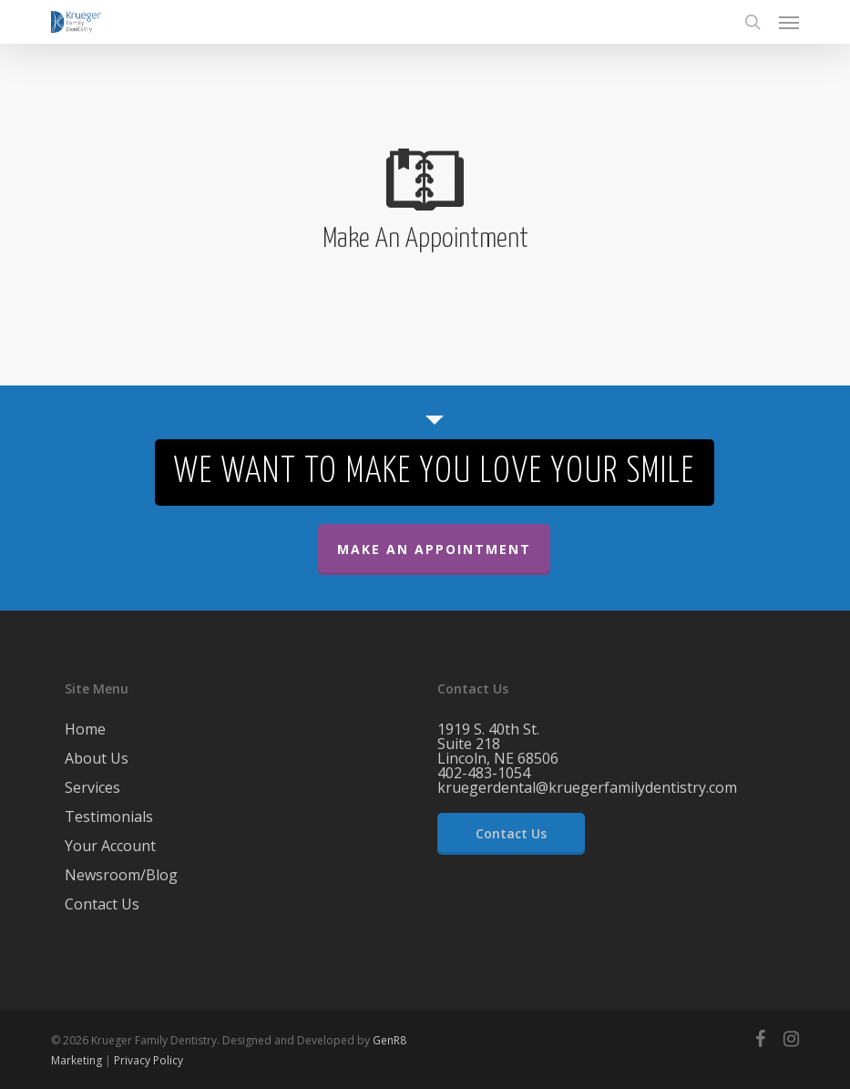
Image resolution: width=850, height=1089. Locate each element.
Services (92, 787)
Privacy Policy (148, 1060)
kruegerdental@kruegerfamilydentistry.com (587, 787)
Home (85, 730)
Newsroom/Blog (121, 875)
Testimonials (109, 816)
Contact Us (102, 904)
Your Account (110, 846)
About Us (96, 758)
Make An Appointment (434, 549)
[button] (789, 22)
